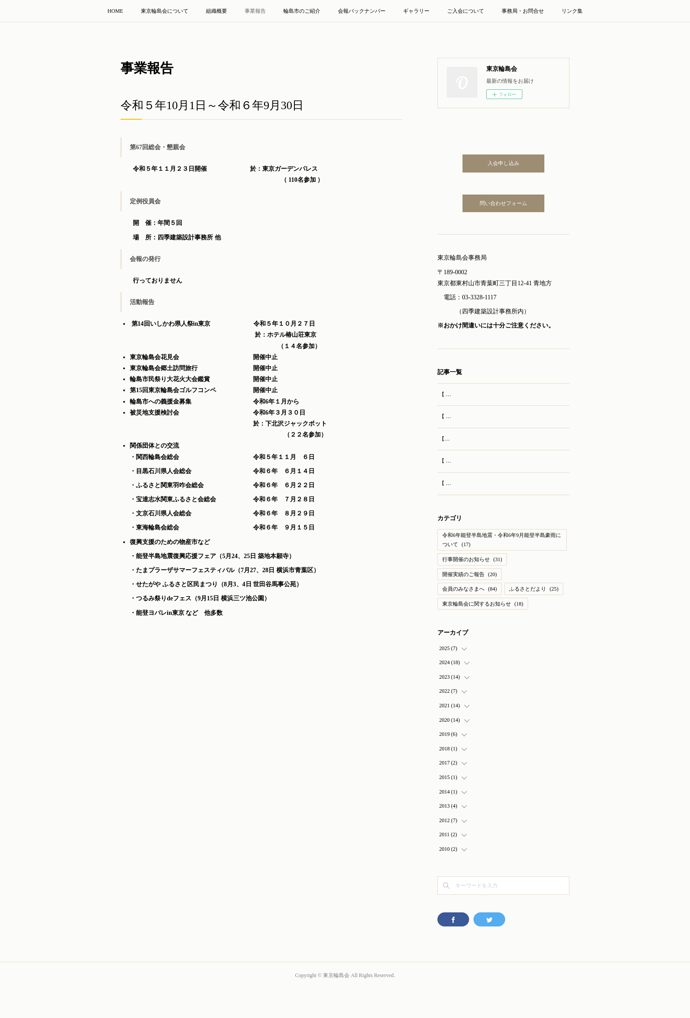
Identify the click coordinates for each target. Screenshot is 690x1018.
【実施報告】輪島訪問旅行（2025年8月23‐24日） (496, 448)
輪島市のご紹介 (301, 11)
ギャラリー (416, 11)
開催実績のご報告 (469, 602)
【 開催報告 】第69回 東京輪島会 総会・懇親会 (494, 394)
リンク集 (572, 11)
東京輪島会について (164, 11)
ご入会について (465, 11)
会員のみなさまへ (469, 617)
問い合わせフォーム (503, 203)
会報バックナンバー (361, 11)
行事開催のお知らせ (472, 588)
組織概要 (216, 11)
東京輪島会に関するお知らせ (482, 632)
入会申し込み (503, 163)
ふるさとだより (533, 617)
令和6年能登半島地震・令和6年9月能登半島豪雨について (501, 569)
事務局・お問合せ (523, 11)
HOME (115, 11)
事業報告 (255, 11)
